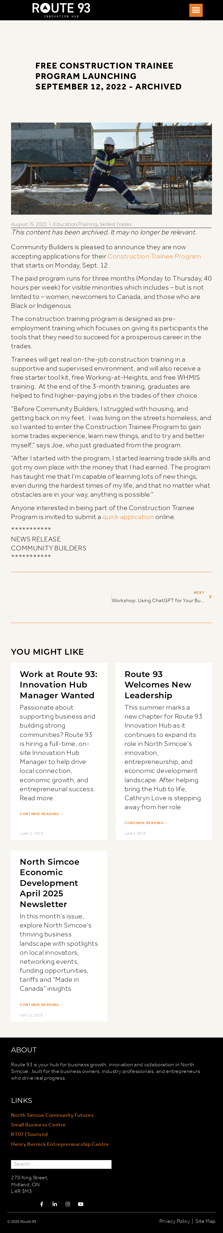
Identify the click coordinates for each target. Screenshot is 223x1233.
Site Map (205, 1221)
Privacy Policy (174, 1221)
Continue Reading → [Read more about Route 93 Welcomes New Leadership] (147, 823)
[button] (196, 10)
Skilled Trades (116, 224)
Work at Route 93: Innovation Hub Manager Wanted (58, 684)
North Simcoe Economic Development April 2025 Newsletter (49, 882)
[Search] (107, 1164)
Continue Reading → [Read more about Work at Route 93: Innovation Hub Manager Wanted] (42, 814)
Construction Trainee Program (154, 256)
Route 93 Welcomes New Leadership (158, 684)
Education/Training (75, 224)
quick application (128, 517)
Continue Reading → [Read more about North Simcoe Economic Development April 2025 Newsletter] (42, 1005)
